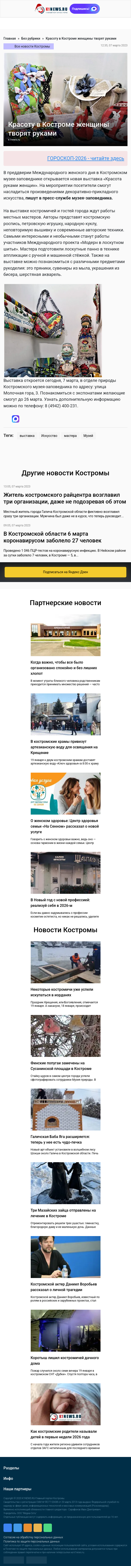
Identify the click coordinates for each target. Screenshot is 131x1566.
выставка (27, 436)
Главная (9, 38)
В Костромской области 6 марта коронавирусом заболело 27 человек (52, 537)
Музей (88, 436)
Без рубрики (30, 38)
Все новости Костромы (32, 46)
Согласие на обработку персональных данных (33, 1537)
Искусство (49, 436)
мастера (70, 436)
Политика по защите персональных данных (31, 1541)
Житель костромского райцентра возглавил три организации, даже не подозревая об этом (64, 498)
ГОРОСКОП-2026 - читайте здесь (88, 158)
